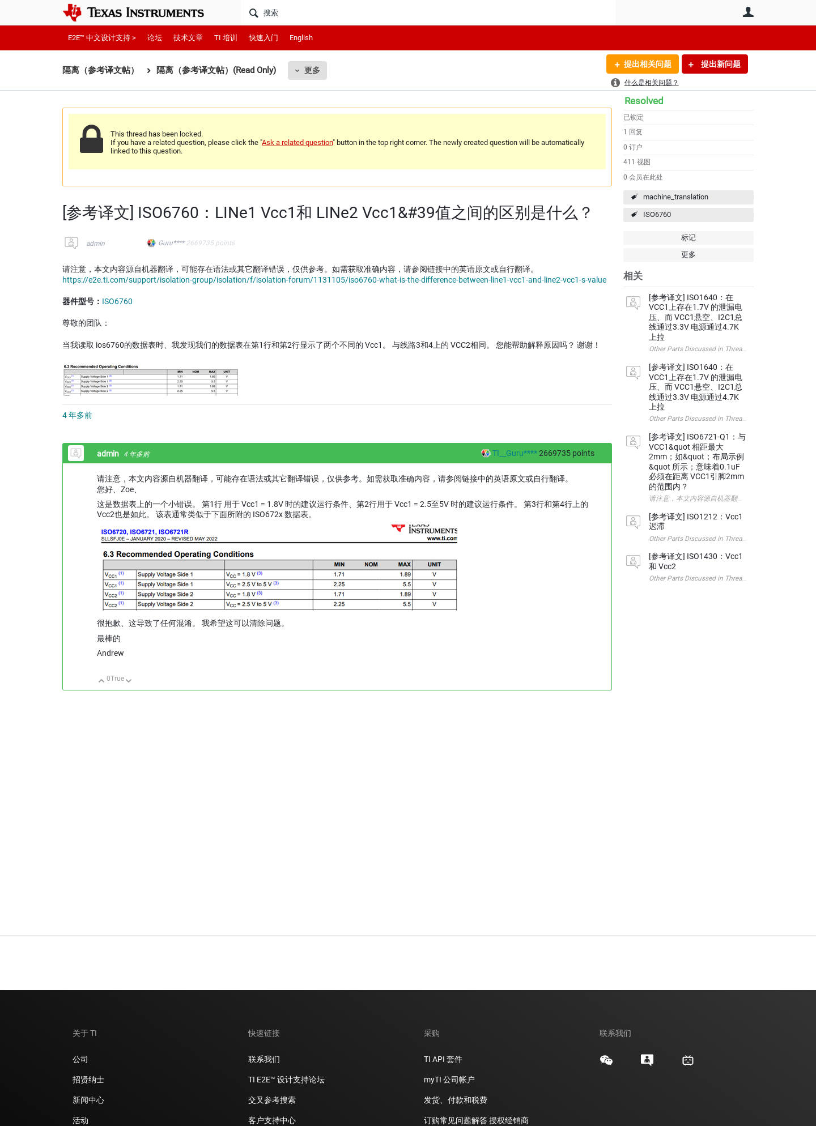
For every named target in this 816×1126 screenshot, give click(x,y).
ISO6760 (657, 214)
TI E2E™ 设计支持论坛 (286, 1079)
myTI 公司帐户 (449, 1079)
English (301, 37)
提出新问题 (720, 64)
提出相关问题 (648, 64)
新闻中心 (88, 1099)
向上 (102, 681)
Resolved (644, 100)
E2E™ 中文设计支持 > (102, 37)
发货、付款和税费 (455, 1099)
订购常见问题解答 (455, 1120)
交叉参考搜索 (272, 1099)
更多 (312, 70)
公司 (80, 1059)
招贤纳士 (88, 1079)
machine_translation (675, 197)
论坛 (154, 37)
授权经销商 (509, 1120)
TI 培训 (225, 37)
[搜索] (428, 12)
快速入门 (263, 37)
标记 (688, 237)
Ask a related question (297, 142)
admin (95, 244)
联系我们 (264, 1059)
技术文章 (188, 37)
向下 (129, 681)
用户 (748, 12)
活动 (80, 1120)
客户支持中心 (272, 1120)
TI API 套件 (443, 1059)
